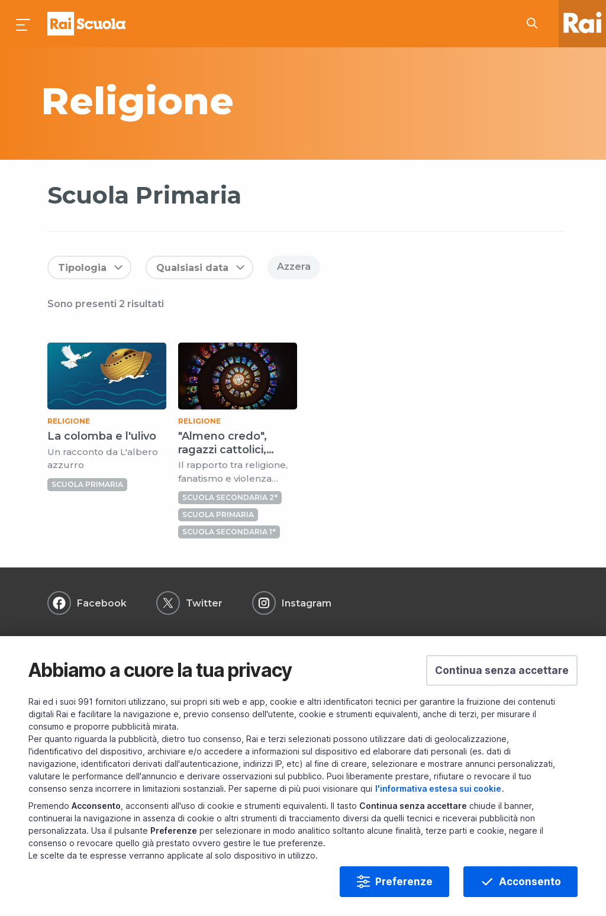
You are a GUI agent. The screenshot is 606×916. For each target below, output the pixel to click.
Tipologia (82, 267)
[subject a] (215, 100)
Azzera (294, 266)
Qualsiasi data (192, 267)
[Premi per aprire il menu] (23, 23)
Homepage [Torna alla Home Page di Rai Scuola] (86, 24)
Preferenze (404, 882)
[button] (502, 670)
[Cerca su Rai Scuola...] (535, 23)
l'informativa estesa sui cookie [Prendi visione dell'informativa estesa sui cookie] (438, 788)
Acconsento (530, 882)
